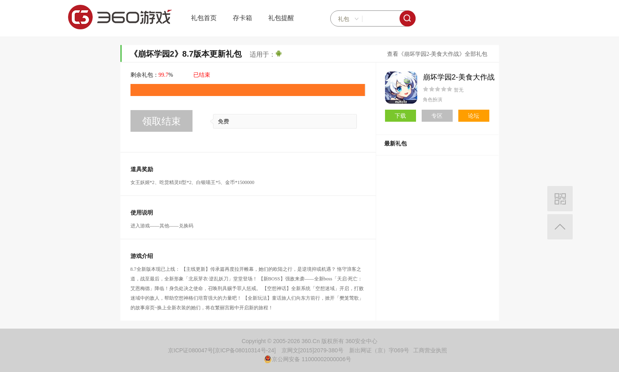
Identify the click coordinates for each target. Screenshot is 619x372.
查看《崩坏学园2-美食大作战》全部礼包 (437, 54)
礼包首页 (204, 17)
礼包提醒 (281, 17)
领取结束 (161, 121)
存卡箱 (242, 17)
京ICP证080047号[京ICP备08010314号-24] (222, 350)
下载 (400, 115)
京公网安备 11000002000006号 (307, 359)
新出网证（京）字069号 (379, 350)
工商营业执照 (430, 350)
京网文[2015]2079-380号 (313, 350)
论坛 (473, 115)
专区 (437, 115)
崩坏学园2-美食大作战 (459, 77)
